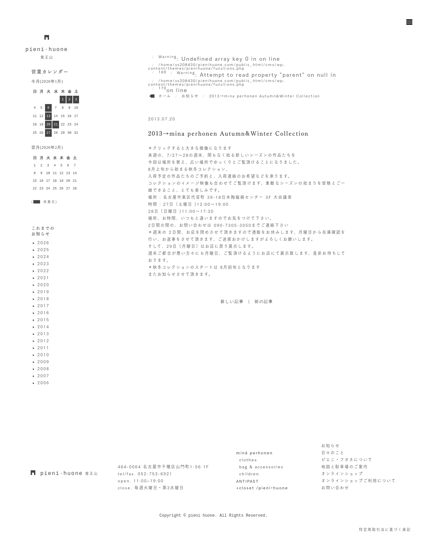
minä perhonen (254, 453)
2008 (43, 369)
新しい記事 (232, 302)
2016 (43, 313)
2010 (43, 355)
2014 (43, 327)
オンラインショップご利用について (358, 481)
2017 (43, 306)
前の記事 (264, 302)
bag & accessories (261, 467)
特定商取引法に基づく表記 (385, 529)
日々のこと (333, 453)
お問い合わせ (335, 488)
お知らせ (330, 446)
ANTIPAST (247, 481)
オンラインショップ (342, 474)
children (249, 474)
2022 (43, 270)
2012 (43, 341)
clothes (248, 460)
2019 (43, 292)
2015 (43, 320)
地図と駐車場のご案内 (344, 467)
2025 (43, 249)
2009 (43, 362)
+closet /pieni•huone (262, 488)
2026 (43, 242)
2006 (43, 383)
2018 (43, 299)
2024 (43, 256)
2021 (43, 278)
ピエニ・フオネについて (347, 460)
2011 (43, 348)
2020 (43, 285)
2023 (43, 263)
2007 (43, 376)
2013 (43, 334)
